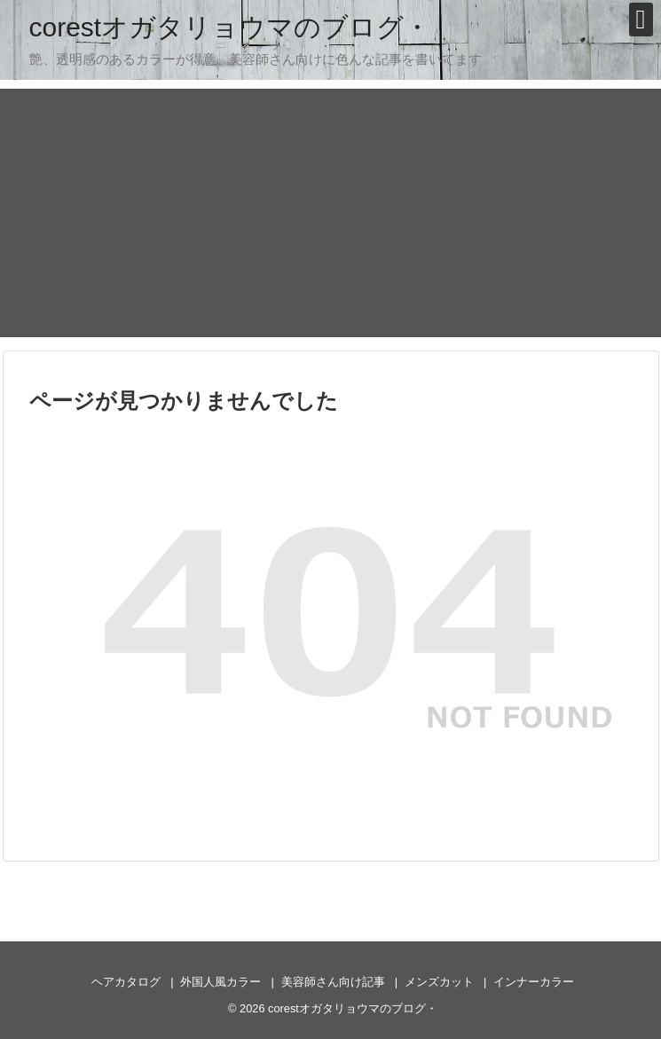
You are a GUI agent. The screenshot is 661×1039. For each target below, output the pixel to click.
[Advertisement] (331, 213)
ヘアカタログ (126, 981)
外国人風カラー (220, 981)
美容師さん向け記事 (333, 981)
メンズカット (439, 981)
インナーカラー (533, 981)
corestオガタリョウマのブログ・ (230, 27)
